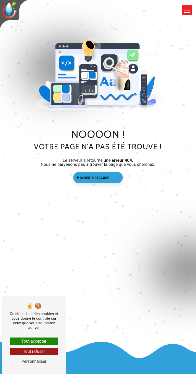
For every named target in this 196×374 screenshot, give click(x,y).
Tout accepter (33, 341)
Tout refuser (34, 351)
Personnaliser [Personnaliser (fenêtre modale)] (33, 361)
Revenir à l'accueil (93, 177)
